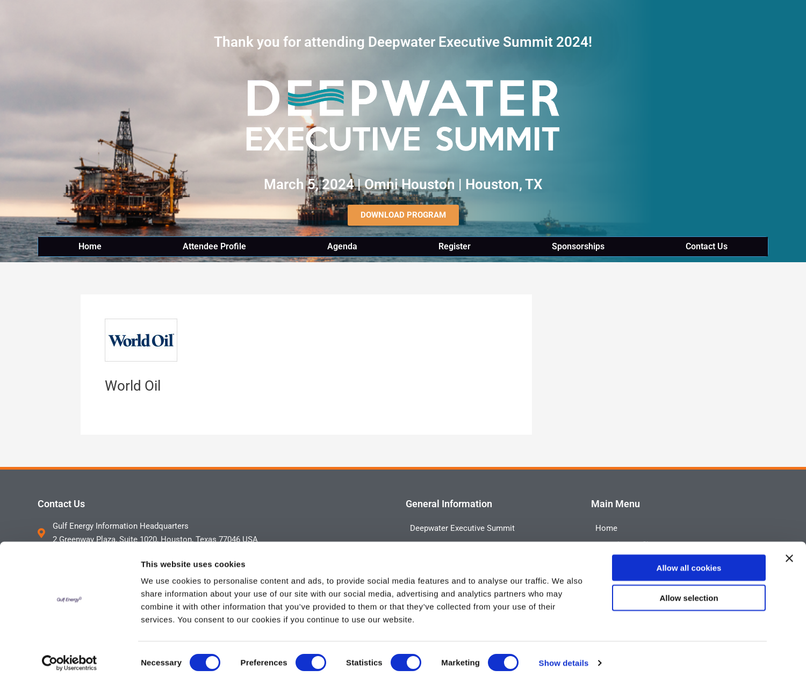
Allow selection (688, 591)
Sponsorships (578, 246)
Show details (564, 655)
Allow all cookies (689, 560)
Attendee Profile (214, 246)
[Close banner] (789, 551)
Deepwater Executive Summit (462, 528)
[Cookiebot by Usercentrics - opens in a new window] (70, 656)
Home (90, 246)
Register (454, 246)
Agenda (342, 246)
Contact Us (707, 246)
